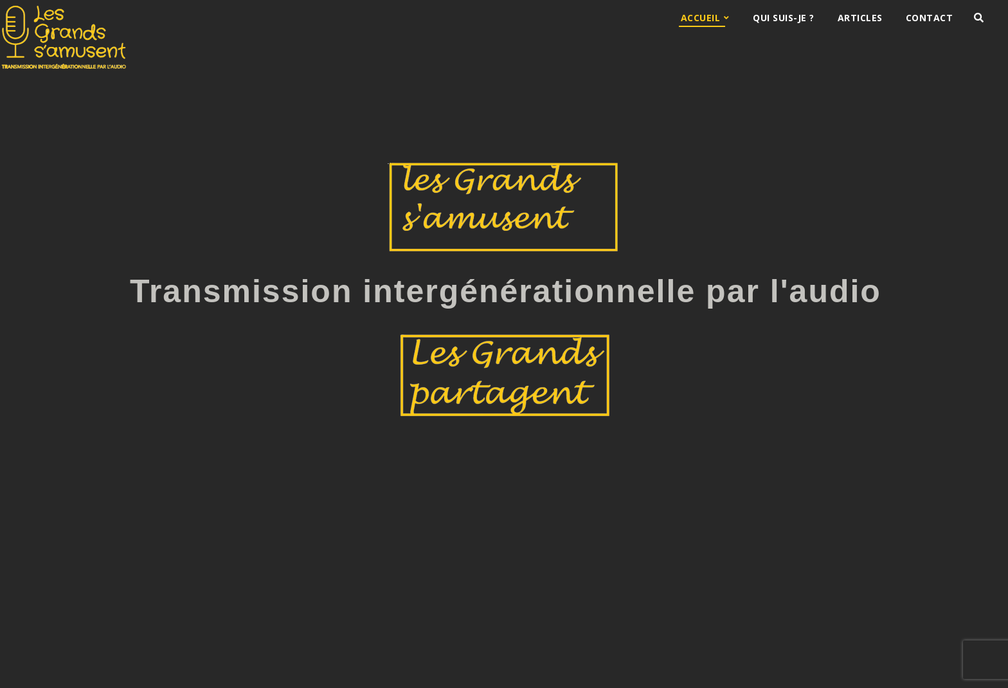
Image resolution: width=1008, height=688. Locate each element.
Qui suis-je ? (784, 18)
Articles (860, 18)
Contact (929, 18)
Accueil (701, 18)
